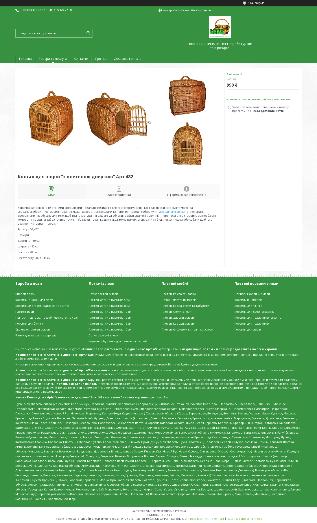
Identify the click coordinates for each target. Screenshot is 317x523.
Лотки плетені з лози (103, 294)
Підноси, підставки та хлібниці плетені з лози (47, 318)
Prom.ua (180, 511)
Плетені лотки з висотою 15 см (109, 323)
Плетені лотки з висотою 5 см (109, 300)
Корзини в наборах (248, 300)
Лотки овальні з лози (103, 335)
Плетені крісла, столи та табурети (185, 306)
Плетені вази (24, 312)
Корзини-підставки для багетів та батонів (117, 341)
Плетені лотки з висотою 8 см (109, 306)
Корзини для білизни (29, 323)
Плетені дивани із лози (178, 318)
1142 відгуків (256, 3)
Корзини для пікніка (248, 306)
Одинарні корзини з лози (252, 294)
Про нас (101, 58)
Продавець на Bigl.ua (158, 515)
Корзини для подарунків (251, 323)
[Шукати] (88, 33)
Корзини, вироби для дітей (34, 300)
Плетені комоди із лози (178, 323)
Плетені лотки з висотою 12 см (109, 318)
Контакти (81, 58)
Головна (25, 58)
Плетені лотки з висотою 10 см (109, 312)
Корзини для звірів (247, 329)
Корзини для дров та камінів (254, 312)
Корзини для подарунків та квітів (257, 318)
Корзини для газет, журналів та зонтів (42, 306)
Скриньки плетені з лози (32, 329)
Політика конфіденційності (244, 519)
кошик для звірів (173, 212)
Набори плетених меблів (179, 300)
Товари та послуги (53, 58)
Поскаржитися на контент (207, 519)
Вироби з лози (25, 294)
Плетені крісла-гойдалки (179, 294)
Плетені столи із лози (176, 312)
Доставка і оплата (128, 58)
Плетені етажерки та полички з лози (187, 329)
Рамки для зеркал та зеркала (36, 335)
